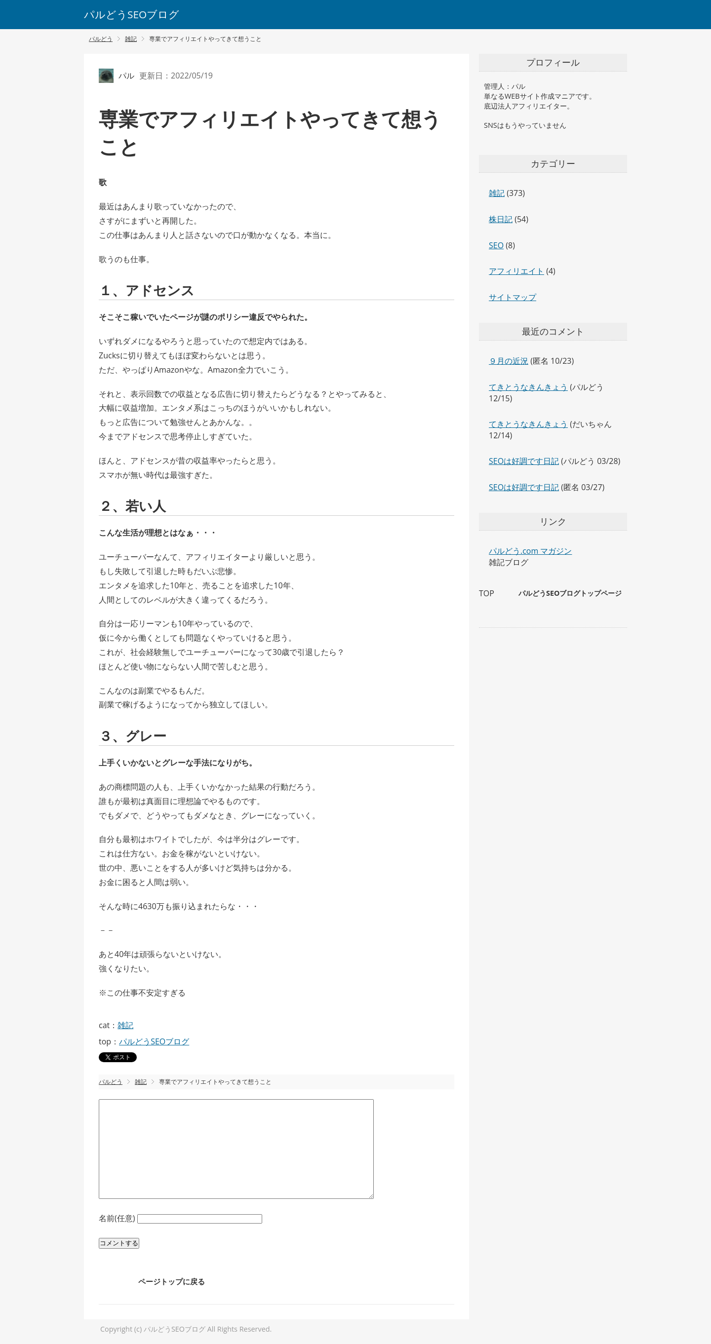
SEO (496, 245)
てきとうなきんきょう (528, 387)
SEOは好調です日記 (524, 461)
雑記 (125, 1025)
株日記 (501, 219)
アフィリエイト (516, 271)
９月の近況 (508, 360)
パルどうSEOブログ (131, 14)
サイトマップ (512, 297)
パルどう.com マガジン (530, 550)
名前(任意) (118, 1218)
